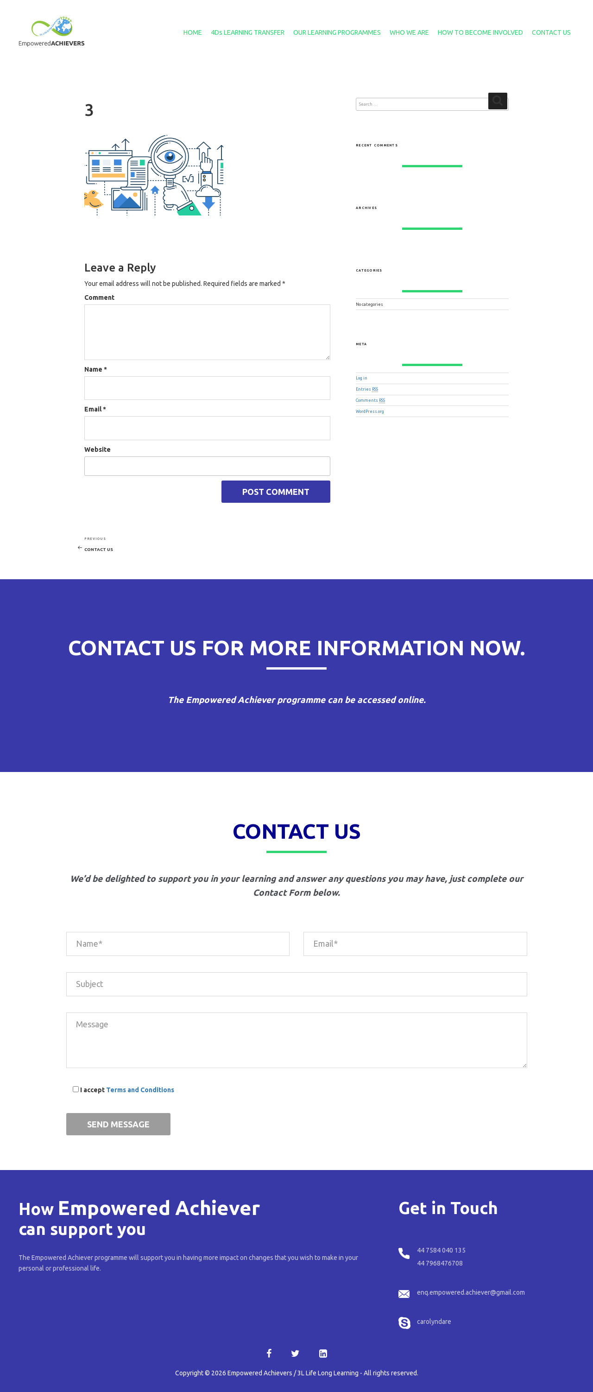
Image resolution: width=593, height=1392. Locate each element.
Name (95, 369)
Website (97, 449)
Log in (361, 378)
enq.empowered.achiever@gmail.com (471, 1292)
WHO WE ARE (409, 32)
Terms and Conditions (140, 1090)
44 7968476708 (440, 1263)
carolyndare (434, 1321)
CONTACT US (551, 32)
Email (95, 409)
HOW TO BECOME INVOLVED (480, 32)
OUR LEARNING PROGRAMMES (337, 32)
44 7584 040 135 (441, 1250)
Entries (367, 389)
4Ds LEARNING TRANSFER (247, 32)
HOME (192, 32)
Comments (370, 400)
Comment (99, 297)
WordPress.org (370, 411)
